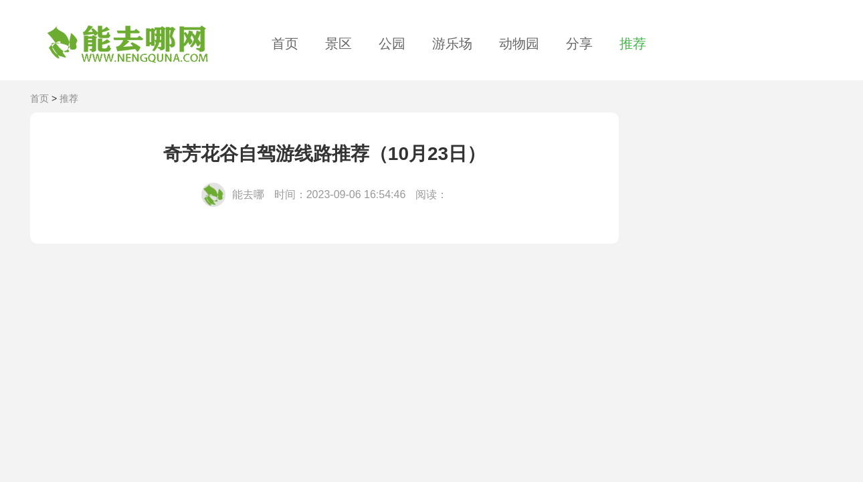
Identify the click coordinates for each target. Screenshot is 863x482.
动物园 (519, 43)
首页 (285, 43)
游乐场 (452, 43)
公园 (392, 43)
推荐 (632, 43)
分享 (579, 43)
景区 (338, 43)
